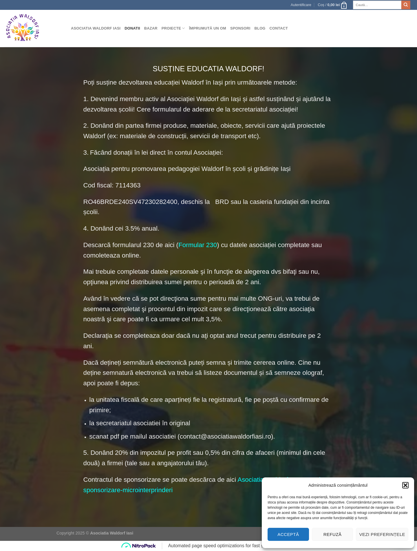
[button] (405, 485)
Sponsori (240, 28)
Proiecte (173, 28)
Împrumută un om (207, 28)
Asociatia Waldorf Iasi (95, 28)
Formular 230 (197, 245)
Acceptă (288, 534)
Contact (279, 28)
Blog (260, 28)
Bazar (151, 28)
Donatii (132, 28)
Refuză (332, 534)
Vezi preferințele (382, 534)
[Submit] (405, 5)
